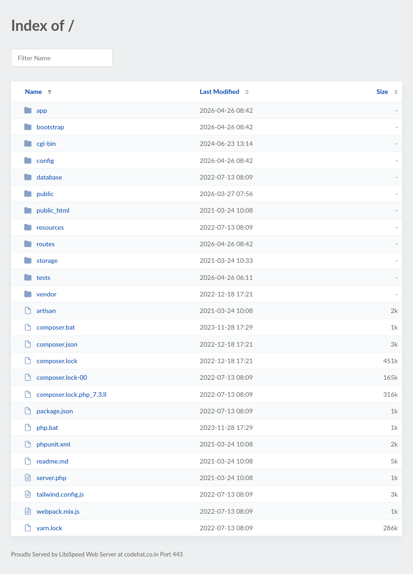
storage (40, 260)
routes (39, 244)
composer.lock (50, 361)
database (43, 177)
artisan (40, 310)
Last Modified (219, 91)
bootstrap (44, 127)
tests (37, 277)
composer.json (50, 344)
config (39, 160)
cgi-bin (40, 143)
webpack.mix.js (52, 511)
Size (382, 91)
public (38, 193)
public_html (46, 210)
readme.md (46, 461)
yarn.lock (43, 528)
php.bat (41, 427)
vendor (40, 294)
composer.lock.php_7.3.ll (65, 394)
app (35, 110)
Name (33, 91)
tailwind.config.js (54, 494)
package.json (48, 411)
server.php (45, 477)
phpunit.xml (47, 444)
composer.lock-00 (55, 377)
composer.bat (49, 327)
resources (44, 227)
